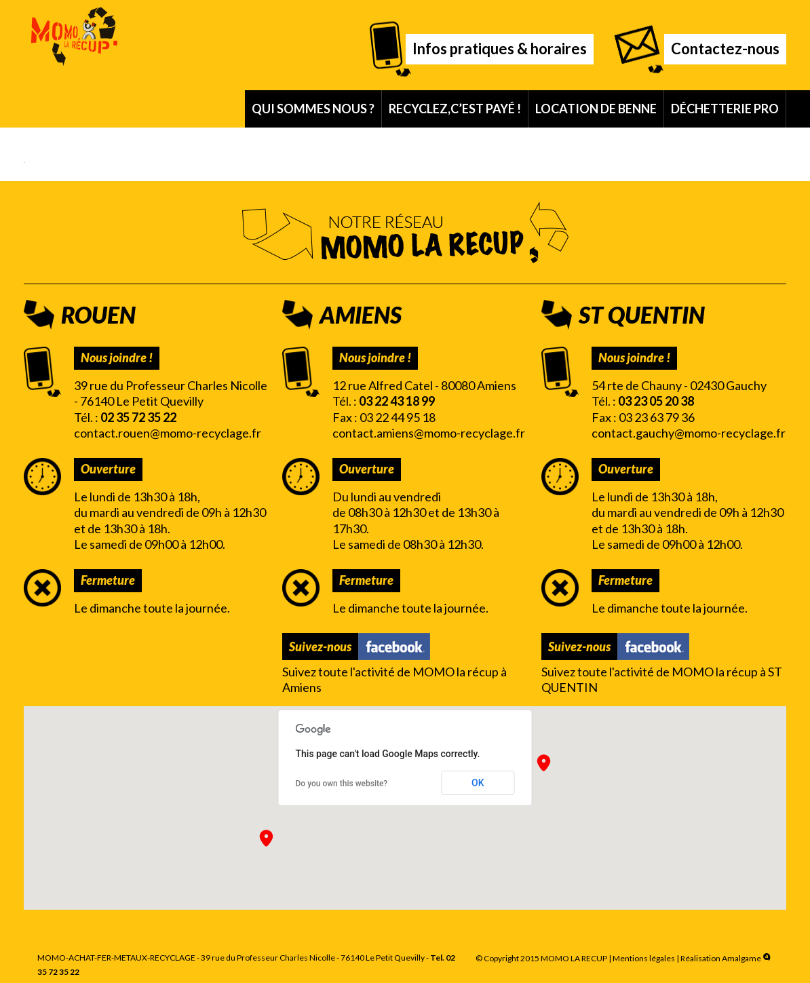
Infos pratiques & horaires (499, 48)
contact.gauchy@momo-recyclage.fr (689, 432)
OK (477, 782)
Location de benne (596, 108)
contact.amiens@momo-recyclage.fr (428, 432)
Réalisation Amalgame (726, 958)
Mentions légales (644, 958)
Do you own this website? (342, 783)
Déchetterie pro (725, 108)
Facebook (394, 646)
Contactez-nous (725, 48)
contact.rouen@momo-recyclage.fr (167, 432)
